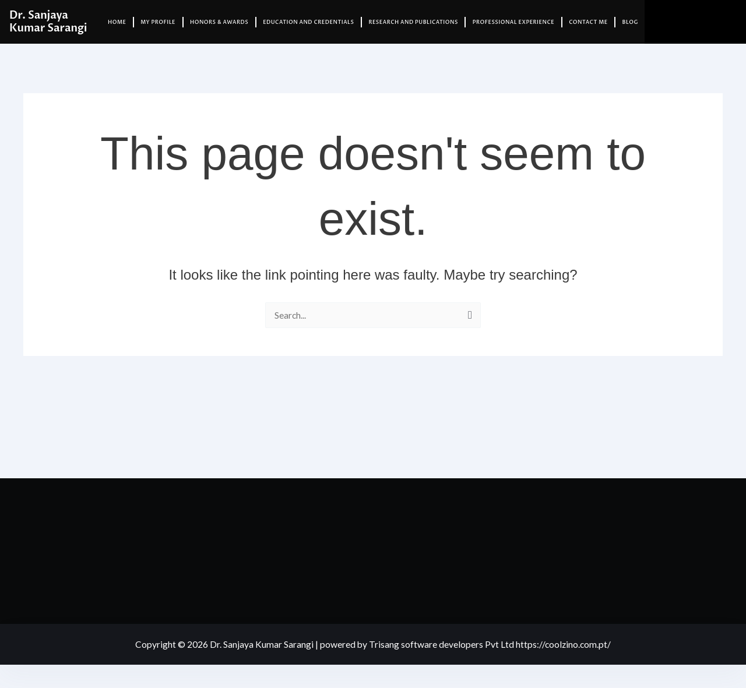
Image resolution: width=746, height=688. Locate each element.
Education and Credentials (308, 22)
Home (117, 22)
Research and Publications (413, 22)
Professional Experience (513, 22)
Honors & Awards (219, 22)
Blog (630, 22)
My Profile (157, 22)
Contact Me (588, 22)
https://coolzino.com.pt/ (564, 644)
